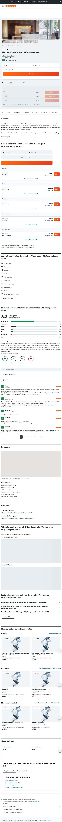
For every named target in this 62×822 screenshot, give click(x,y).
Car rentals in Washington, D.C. (12, 783)
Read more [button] (10, 408)
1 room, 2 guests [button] (8, 60)
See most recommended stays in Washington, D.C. (47, 703)
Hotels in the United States (31, 820)
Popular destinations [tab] (23, 771)
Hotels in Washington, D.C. (11, 785)
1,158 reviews (15, 51)
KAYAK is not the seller (32, 806)
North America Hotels (18, 820)
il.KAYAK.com (4, 820)
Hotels (10, 820)
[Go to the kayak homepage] (11, 6)
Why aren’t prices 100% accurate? (32, 812)
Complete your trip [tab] (9, 771)
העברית (45, 2)
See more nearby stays (55, 633)
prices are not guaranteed (33, 801)
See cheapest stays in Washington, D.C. (50, 668)
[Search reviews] (32, 372)
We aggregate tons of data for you (32, 809)
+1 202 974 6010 (6, 49)
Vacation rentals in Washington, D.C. (14, 787)
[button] (60, 2)
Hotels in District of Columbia (45, 820)
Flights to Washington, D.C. (12, 780)
